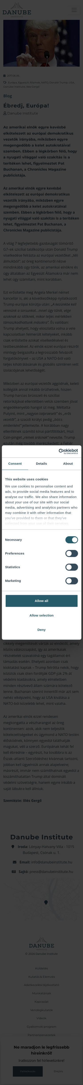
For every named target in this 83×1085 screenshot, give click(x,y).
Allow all (41, 601)
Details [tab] (41, 463)
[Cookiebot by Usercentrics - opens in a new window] (59, 451)
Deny (41, 630)
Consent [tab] (15, 463)
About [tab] (68, 463)
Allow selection (41, 615)
